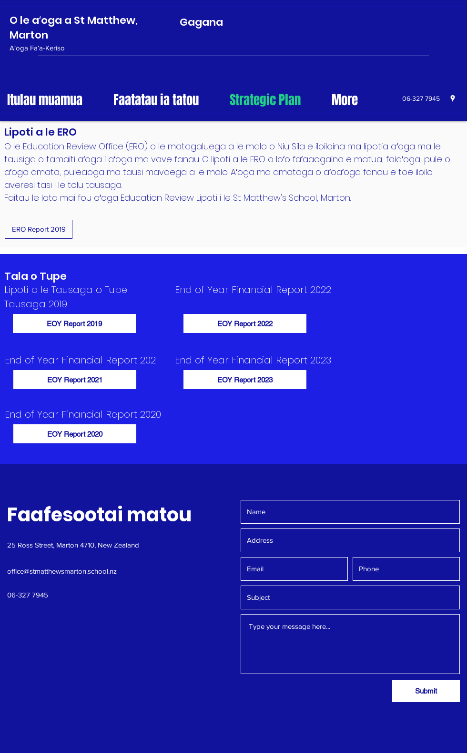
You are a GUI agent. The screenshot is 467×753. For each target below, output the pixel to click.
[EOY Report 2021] (74, 379)
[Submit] (426, 691)
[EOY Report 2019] (74, 323)
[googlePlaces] (452, 98)
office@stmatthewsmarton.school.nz (62, 571)
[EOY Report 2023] (244, 379)
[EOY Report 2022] (244, 323)
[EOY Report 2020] (74, 433)
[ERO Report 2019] (38, 229)
